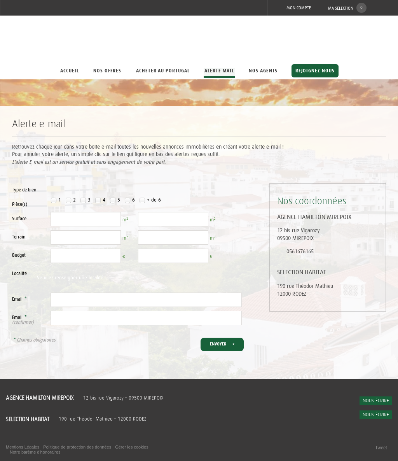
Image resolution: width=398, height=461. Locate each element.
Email (19, 299)
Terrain (18, 237)
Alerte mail (219, 71)
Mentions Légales (22, 447)
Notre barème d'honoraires (36, 452)
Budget (19, 255)
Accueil (69, 71)
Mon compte (293, 8)
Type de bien (24, 190)
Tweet (381, 447)
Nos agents (263, 71)
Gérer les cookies (131, 447)
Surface (19, 219)
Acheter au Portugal (163, 71)
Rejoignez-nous (315, 71)
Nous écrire (376, 400)
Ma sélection (347, 8)
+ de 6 (154, 200)
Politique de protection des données (77, 447)
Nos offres (107, 71)
